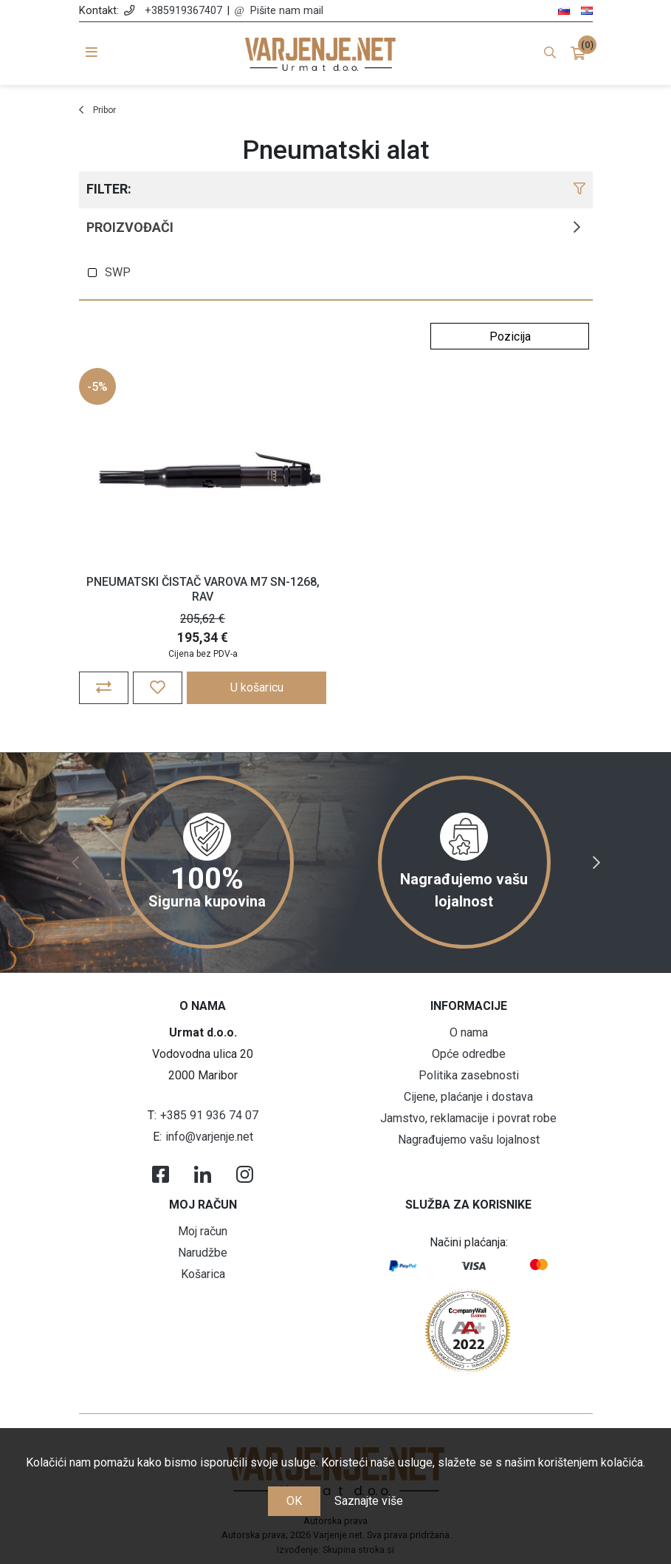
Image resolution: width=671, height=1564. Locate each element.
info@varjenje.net (209, 1137)
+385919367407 (183, 10)
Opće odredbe (469, 1054)
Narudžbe (202, 1253)
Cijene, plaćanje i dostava (468, 1097)
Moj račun (202, 1231)
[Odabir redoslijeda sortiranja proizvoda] (509, 336)
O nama (469, 1032)
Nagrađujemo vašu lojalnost (469, 1140)
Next (596, 863)
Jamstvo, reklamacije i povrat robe (468, 1118)
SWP (118, 272)
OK (294, 1501)
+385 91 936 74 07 (209, 1115)
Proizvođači (129, 227)
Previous (75, 863)
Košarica (203, 1274)
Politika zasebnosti (469, 1075)
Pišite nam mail (286, 10)
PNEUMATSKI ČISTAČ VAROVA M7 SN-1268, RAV (203, 589)
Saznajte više (368, 1501)
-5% (97, 387)
